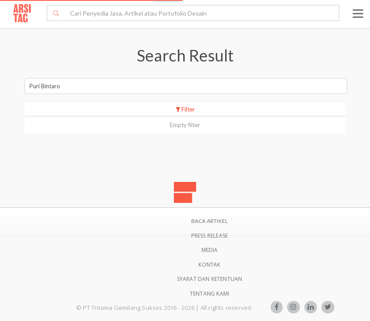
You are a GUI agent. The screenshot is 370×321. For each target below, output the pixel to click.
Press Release (209, 235)
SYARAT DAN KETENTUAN (210, 279)
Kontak (209, 264)
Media (209, 250)
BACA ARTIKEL (209, 221)
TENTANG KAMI (209, 293)
